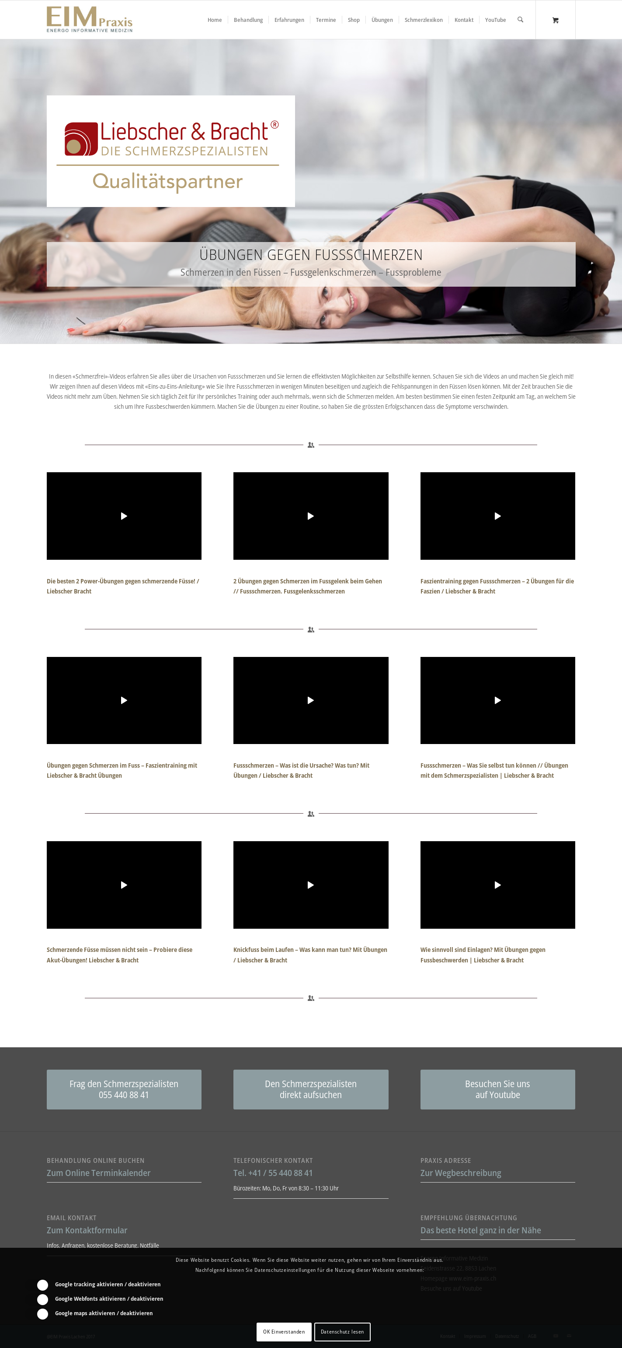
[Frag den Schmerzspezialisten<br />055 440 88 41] (124, 1089)
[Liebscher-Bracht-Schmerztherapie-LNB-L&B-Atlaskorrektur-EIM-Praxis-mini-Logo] (89, 19)
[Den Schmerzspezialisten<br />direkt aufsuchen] (311, 1089)
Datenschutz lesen (342, 1331)
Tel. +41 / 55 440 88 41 (273, 1173)
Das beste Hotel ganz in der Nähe (480, 1230)
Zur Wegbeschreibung (460, 1173)
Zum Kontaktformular (87, 1230)
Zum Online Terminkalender (99, 1173)
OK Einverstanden (284, 1331)
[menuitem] (215, 19)
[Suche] (520, 19)
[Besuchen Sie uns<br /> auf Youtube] (498, 1089)
